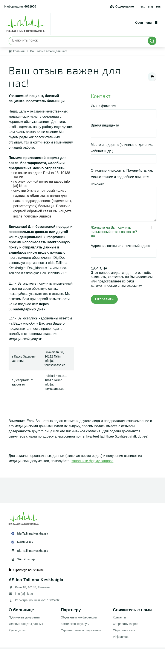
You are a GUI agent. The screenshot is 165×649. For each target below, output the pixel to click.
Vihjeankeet (120, 638)
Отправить (104, 300)
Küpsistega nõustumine (26, 571)
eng (150, 6)
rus (158, 6)
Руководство (17, 632)
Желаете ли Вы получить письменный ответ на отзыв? (114, 231)
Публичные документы (24, 619)
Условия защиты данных (26, 625)
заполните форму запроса (92, 462)
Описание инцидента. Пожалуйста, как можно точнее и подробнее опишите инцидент (122, 178)
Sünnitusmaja (26, 561)
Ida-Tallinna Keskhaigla (32, 535)
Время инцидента (105, 127)
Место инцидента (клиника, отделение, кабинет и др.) (122, 149)
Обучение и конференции (79, 619)
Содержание (124, 6)
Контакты (119, 619)
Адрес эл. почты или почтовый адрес (120, 247)
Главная (18, 53)
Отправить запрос (125, 625)
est (143, 6)
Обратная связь (124, 632)
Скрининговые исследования (81, 632)
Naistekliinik (25, 543)
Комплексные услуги (75, 625)
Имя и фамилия (103, 107)
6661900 (30, 6)
